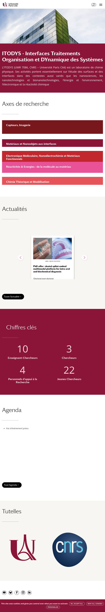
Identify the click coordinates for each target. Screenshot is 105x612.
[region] (52, 257)
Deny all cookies (95, 604)
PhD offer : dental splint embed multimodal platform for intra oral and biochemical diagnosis (51, 269)
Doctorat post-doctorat (44, 279)
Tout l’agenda (10, 485)
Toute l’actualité (11, 296)
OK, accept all (77, 604)
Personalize (53, 607)
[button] (20, 257)
